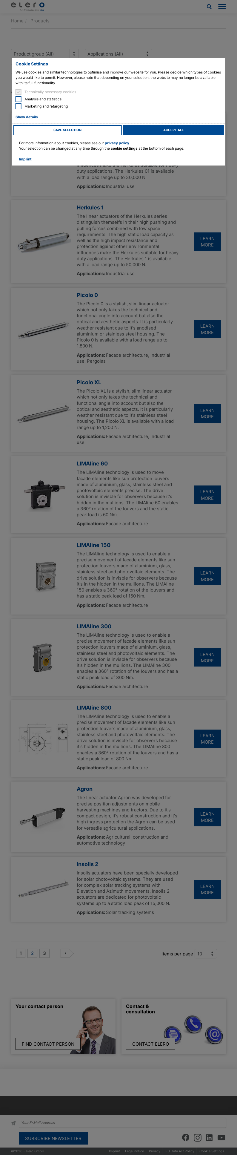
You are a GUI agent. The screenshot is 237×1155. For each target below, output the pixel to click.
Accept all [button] (173, 130)
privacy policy (117, 143)
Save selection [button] (67, 130)
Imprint (25, 159)
